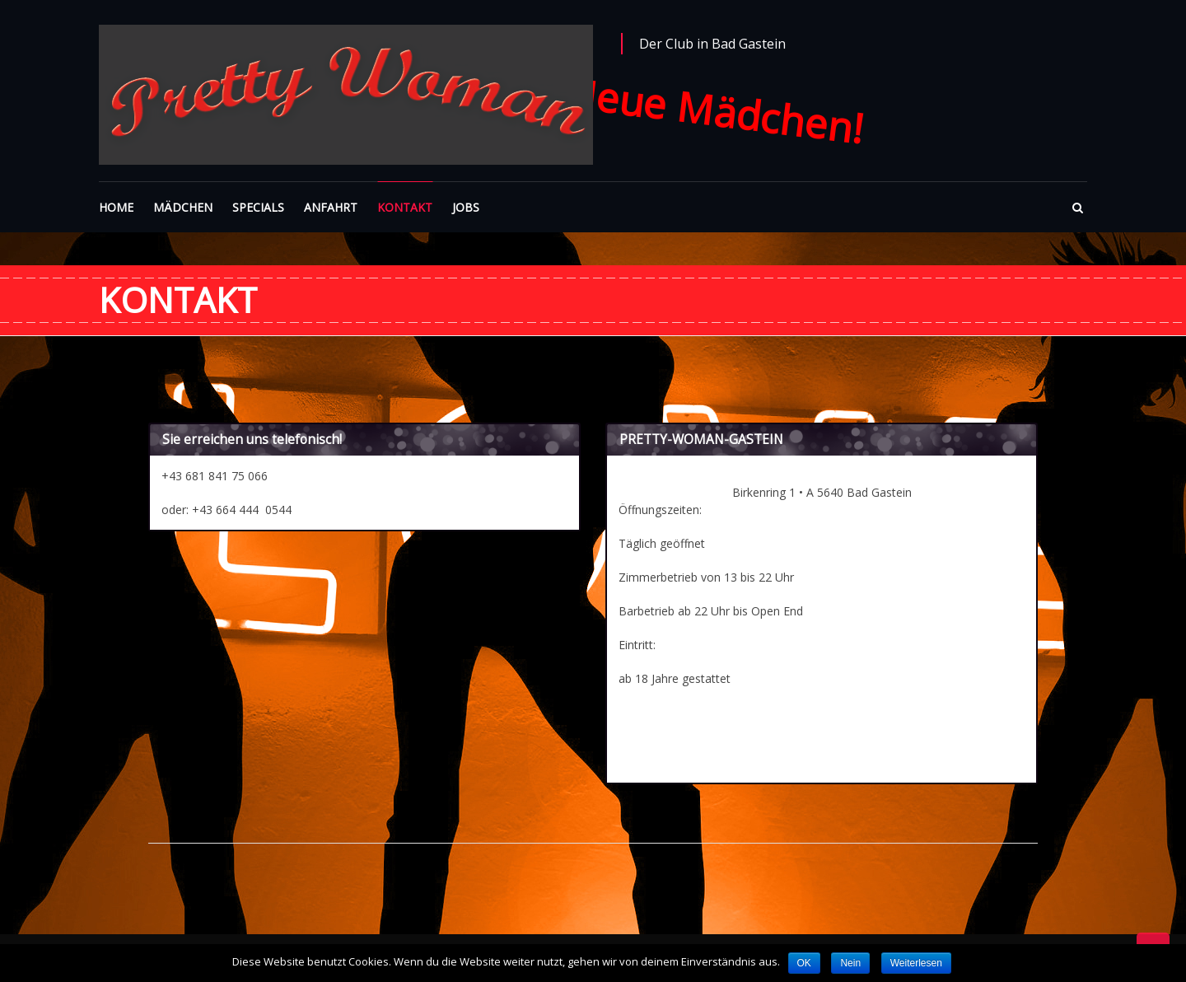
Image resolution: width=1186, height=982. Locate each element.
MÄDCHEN (182, 207)
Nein (850, 963)
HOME (116, 207)
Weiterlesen (916, 963)
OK (804, 963)
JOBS (465, 207)
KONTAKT (404, 207)
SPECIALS (258, 207)
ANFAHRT (330, 207)
